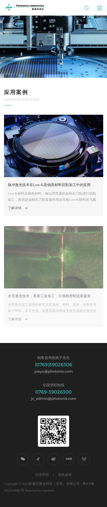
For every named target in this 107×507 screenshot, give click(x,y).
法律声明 (42, 475)
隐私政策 (65, 475)
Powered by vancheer (39, 490)
